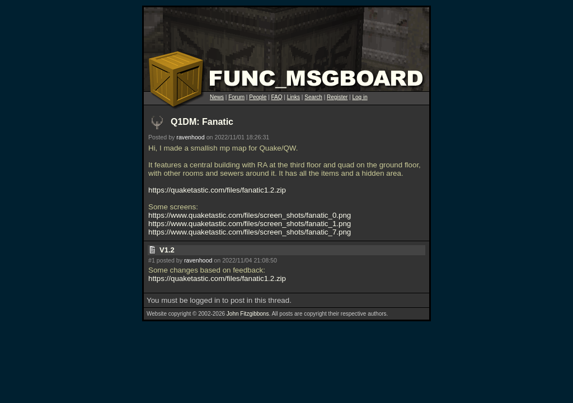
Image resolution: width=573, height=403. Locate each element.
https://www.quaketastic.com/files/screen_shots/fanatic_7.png (249, 232)
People (257, 97)
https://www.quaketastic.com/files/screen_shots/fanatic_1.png (249, 223)
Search (313, 97)
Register (337, 97)
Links (293, 97)
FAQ (277, 97)
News (217, 97)
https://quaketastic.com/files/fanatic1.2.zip (217, 190)
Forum (236, 97)
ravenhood (190, 137)
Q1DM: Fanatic (202, 121)
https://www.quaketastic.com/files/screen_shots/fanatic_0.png (249, 215)
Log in (359, 97)
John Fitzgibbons (248, 314)
